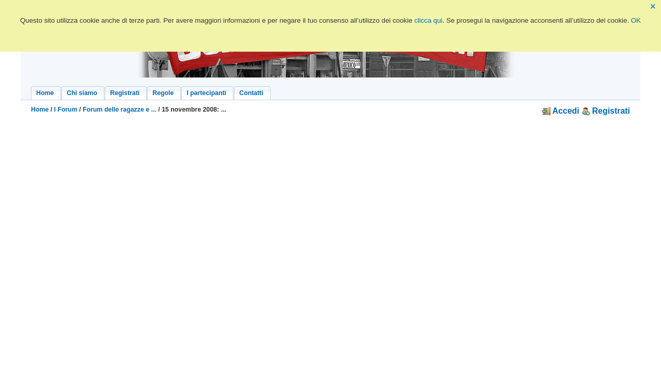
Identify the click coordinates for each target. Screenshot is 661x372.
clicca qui (428, 20)
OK (636, 20)
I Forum (65, 109)
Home (40, 109)
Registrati (605, 110)
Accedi (560, 110)
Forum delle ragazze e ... (119, 109)
